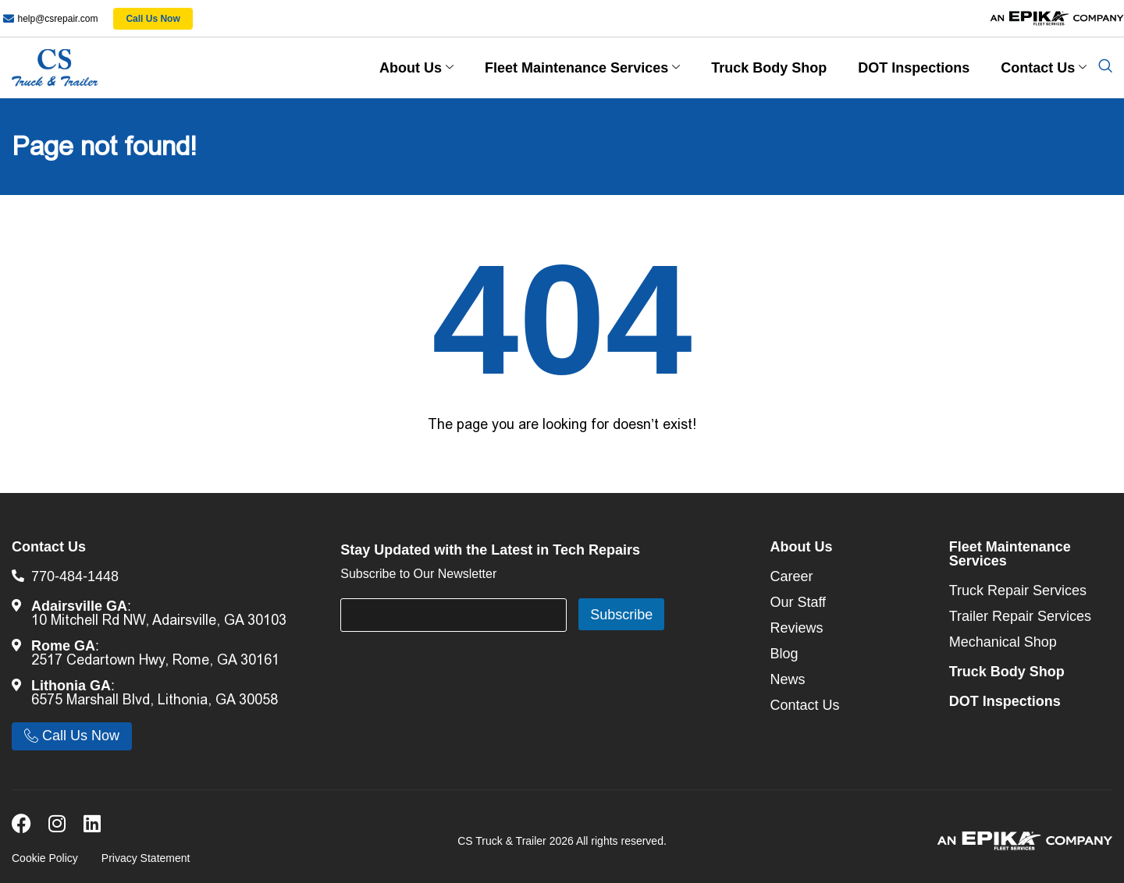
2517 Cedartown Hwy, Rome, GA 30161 (155, 660)
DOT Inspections (913, 68)
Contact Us (1044, 68)
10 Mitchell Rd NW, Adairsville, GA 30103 (158, 620)
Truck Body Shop (769, 68)
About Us (416, 68)
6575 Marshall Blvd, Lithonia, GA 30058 (154, 700)
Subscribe (621, 614)
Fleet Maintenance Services (582, 68)
